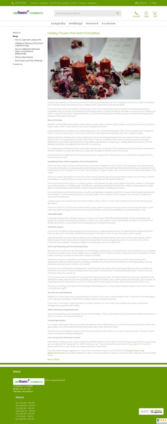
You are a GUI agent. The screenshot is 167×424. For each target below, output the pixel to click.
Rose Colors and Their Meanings (28, 59)
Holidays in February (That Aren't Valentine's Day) (29, 43)
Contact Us (17, 63)
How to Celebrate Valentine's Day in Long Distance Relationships (27, 50)
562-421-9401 (20, 3)
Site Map (150, 422)
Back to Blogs (53, 358)
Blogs (15, 35)
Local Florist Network (136, 422)
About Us (17, 31)
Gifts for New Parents (24, 56)
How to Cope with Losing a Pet (28, 38)
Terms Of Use (105, 422)
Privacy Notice (119, 422)
